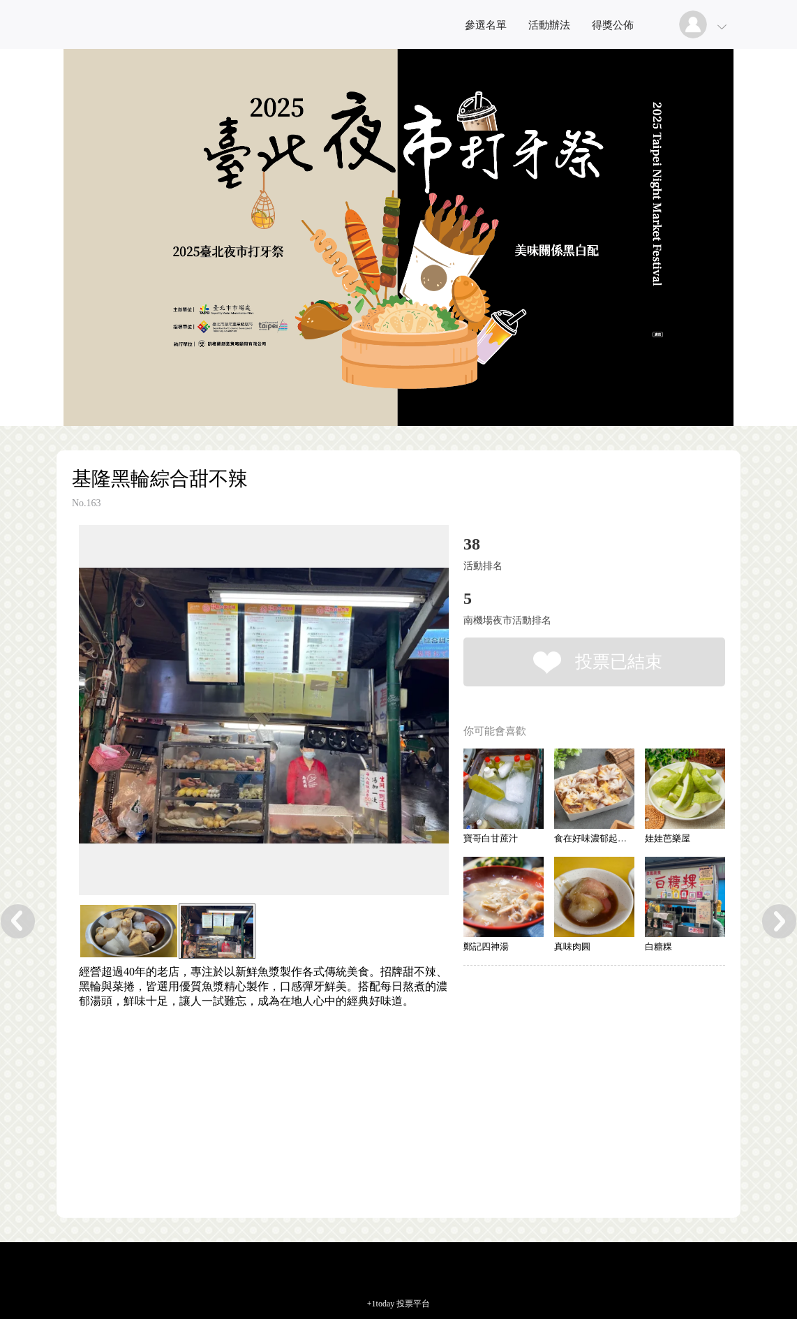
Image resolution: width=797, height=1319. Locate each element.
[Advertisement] (242, 1072)
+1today (380, 1304)
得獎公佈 (613, 25)
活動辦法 (549, 25)
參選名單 (486, 25)
